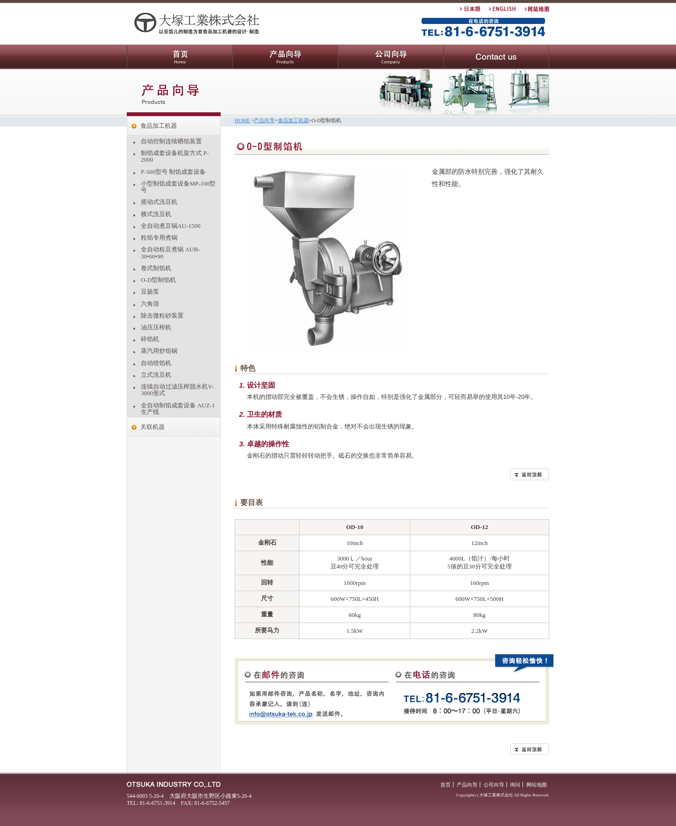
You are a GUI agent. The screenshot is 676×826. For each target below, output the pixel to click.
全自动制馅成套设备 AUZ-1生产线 (178, 408)
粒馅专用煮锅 (159, 237)
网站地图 (536, 784)
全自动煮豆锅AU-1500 (170, 225)
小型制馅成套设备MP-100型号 (178, 187)
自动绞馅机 (156, 362)
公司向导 (391, 57)
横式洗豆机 (156, 214)
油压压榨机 (156, 327)
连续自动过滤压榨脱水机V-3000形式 (177, 390)
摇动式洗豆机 (159, 201)
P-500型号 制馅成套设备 (173, 171)
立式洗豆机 (156, 374)
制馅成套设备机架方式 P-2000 (175, 156)
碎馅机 (150, 339)
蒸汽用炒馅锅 (159, 350)
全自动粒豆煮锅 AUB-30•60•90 (170, 252)
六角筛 (150, 303)
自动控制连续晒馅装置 (171, 141)
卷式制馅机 (156, 268)
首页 (180, 57)
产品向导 (285, 57)
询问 (496, 57)
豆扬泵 (150, 291)
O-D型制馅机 (158, 279)
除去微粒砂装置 (162, 315)
